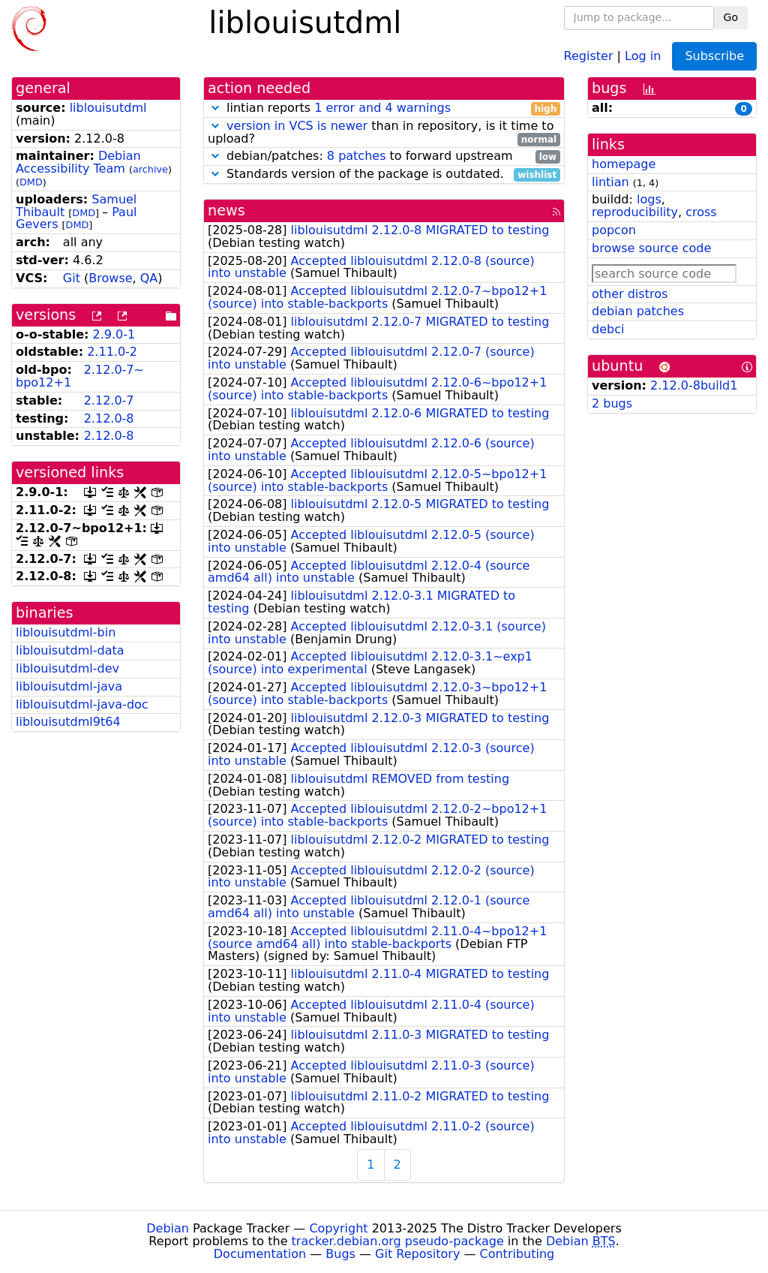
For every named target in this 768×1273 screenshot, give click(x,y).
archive (150, 169)
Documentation (260, 1254)
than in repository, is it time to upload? (384, 133)
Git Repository (417, 1254)
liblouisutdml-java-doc (82, 704)
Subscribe (714, 56)
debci (608, 329)
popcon (614, 230)
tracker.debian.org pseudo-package (398, 1241)
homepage (624, 164)
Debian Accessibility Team (78, 162)
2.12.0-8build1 (693, 385)
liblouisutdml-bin (66, 632)
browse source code (651, 248)
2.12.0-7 (109, 400)
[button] (215, 108)
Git (71, 278)
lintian (610, 182)
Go (731, 17)
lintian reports (384, 108)
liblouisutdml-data (70, 650)
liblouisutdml (108, 108)
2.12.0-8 (109, 418)
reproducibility (635, 212)
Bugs (341, 1254)
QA (149, 278)
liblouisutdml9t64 (68, 722)
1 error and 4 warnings (382, 108)
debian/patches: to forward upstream (384, 156)
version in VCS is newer (297, 126)
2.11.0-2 (112, 352)
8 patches (356, 156)
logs (649, 199)
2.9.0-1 (114, 334)
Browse (110, 278)
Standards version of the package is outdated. (384, 174)
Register (589, 55)
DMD (31, 182)
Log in (643, 55)
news (226, 210)
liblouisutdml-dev (67, 668)
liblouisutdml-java (69, 686)
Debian (167, 1228)
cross (701, 212)
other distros (630, 294)
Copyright (338, 1228)
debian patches (638, 311)
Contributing (517, 1254)
